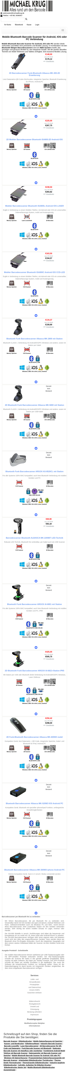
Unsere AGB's (34, 990)
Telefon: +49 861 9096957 (11, 15)
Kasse (29, 25)
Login (37, 25)
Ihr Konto (7, 25)
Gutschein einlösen (34, 993)
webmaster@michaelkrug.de (13, 13)
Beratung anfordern (34, 1012)
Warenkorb (19, 25)
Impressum (34, 1015)
